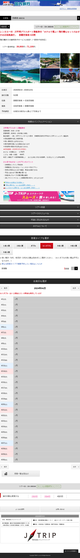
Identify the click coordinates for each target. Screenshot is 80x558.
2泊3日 (35, 496)
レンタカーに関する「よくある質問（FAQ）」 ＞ (22, 188)
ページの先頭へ (72, 551)
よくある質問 (20, 509)
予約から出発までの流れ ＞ (14, 182)
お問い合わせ (60, 509)
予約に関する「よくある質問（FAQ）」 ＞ (20, 185)
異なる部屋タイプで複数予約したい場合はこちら (21, 264)
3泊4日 (47, 496)
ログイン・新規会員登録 (68, 9)
